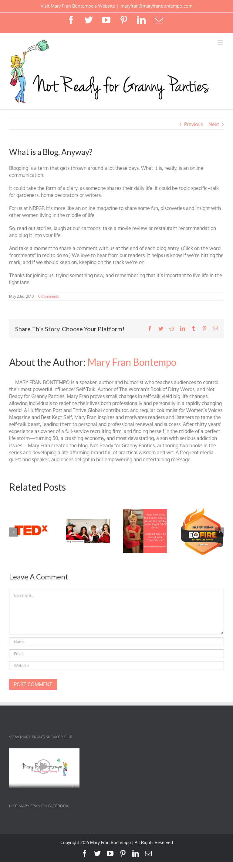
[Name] (116, 641)
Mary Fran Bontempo (131, 362)
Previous (193, 124)
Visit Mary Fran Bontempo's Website (78, 6)
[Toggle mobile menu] (221, 42)
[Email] (116, 653)
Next (213, 124)
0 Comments (48, 296)
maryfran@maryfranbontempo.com (156, 6)
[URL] (116, 665)
